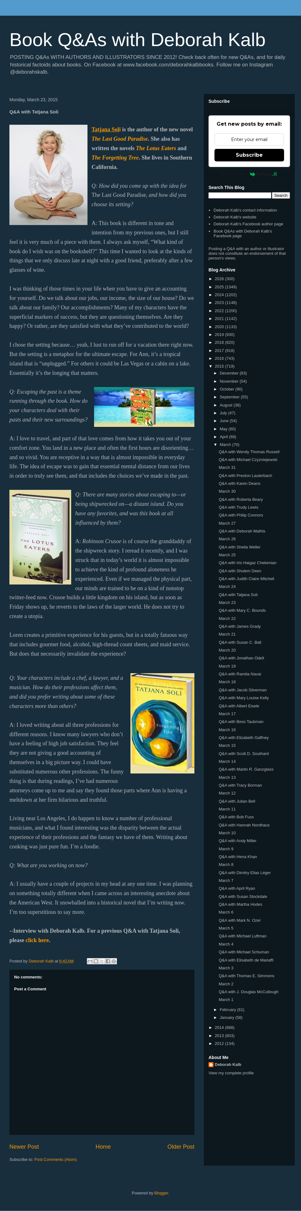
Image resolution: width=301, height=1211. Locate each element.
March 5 (226, 928)
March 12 (227, 793)
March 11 (227, 809)
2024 (220, 294)
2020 (220, 326)
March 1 (226, 999)
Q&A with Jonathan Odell (241, 658)
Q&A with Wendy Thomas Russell (249, 451)
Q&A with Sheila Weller (239, 547)
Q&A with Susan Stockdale (243, 896)
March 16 (227, 729)
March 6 (226, 912)
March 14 (227, 761)
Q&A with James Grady (240, 626)
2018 (220, 342)
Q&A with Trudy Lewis (238, 507)
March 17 (227, 713)
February (228, 1009)
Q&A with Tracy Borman (240, 785)
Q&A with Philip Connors (241, 515)
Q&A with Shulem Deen (240, 571)
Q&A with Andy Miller (237, 840)
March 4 (226, 944)
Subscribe (249, 155)
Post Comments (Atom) (55, 1159)
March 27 (227, 523)
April (224, 436)
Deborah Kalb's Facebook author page (248, 224)
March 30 (227, 491)
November (230, 381)
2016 (220, 358)
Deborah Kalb (228, 1064)
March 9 (226, 849)
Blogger (161, 1193)
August (227, 405)
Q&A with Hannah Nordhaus (244, 825)
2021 (220, 318)
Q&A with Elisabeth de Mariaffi (246, 960)
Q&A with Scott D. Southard (244, 753)
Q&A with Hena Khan (238, 856)
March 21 (227, 634)
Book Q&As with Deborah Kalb (137, 39)
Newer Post (24, 1147)
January (227, 1017)
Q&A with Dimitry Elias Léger (245, 872)
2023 (220, 302)
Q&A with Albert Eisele (239, 706)
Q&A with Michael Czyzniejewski (248, 459)
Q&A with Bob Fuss (236, 817)
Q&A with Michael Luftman (242, 936)
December (230, 373)
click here (37, 940)
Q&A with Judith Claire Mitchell (246, 578)
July (224, 413)
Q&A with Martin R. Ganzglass (246, 769)
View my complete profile (231, 1073)
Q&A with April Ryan (237, 888)
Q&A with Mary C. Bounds (242, 610)
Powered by (249, 173)
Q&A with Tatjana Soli (238, 594)
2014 (220, 1027)
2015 (220, 366)
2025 (220, 287)
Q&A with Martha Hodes (240, 904)
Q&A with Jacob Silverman (243, 690)
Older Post (180, 1147)
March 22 (227, 618)
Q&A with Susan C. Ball (240, 642)
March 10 (227, 833)
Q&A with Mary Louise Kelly (244, 697)
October (227, 389)
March (226, 444)
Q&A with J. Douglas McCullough (248, 991)
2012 (220, 1043)
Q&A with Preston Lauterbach (245, 475)
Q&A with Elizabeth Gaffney (243, 737)
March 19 (227, 666)
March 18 (227, 681)
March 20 (227, 650)
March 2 (226, 984)
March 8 (226, 864)
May (224, 429)
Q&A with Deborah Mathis (242, 531)
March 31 (227, 467)
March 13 (227, 777)
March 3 (226, 968)
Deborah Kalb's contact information (245, 210)
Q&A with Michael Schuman (244, 952)
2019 (220, 334)
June (225, 420)
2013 (220, 1035)
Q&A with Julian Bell (237, 801)
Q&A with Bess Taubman (241, 721)
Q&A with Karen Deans (239, 483)
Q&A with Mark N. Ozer (240, 920)
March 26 (227, 539)
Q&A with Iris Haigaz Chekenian (247, 562)
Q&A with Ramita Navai (240, 674)
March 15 (227, 745)
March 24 (227, 586)
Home (103, 1147)
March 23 (227, 602)
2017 (220, 350)
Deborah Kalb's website (235, 217)
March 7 (226, 880)
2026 (220, 278)
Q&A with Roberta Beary (241, 499)
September (230, 397)
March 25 (227, 555)
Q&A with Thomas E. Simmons (246, 975)
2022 (220, 310)
